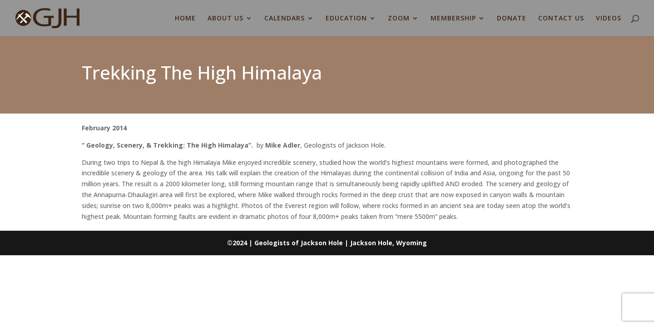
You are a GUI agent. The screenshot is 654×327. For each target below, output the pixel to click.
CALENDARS (284, 18)
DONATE (511, 18)
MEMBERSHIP (453, 18)
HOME (185, 18)
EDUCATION (346, 18)
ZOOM (399, 18)
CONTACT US (561, 18)
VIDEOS (608, 18)
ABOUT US (225, 18)
